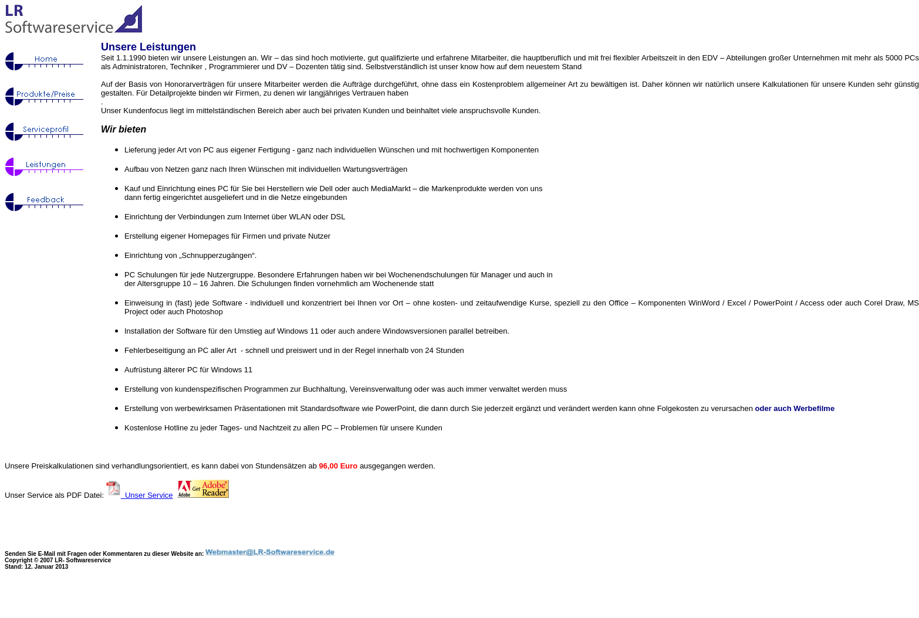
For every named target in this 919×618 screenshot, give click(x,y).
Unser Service (147, 495)
